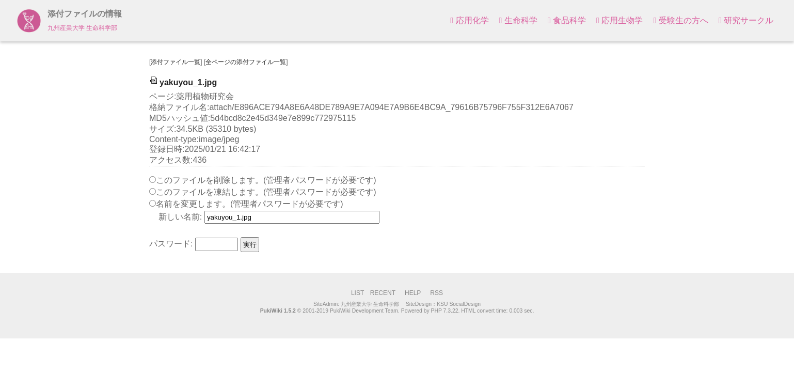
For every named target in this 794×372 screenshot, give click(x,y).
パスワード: (171, 244)
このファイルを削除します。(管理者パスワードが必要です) (266, 180)
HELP (413, 293)
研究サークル (746, 20)
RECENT (382, 293)
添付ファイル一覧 (175, 62)
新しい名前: (180, 216)
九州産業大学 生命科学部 (370, 304)
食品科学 (567, 20)
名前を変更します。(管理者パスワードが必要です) (249, 203)
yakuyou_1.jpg (183, 82)
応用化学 (469, 20)
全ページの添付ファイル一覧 (245, 62)
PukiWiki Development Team (364, 311)
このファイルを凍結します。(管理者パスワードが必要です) (266, 192)
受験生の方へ (680, 20)
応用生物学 (619, 20)
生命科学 (518, 20)
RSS (436, 293)
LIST (357, 293)
